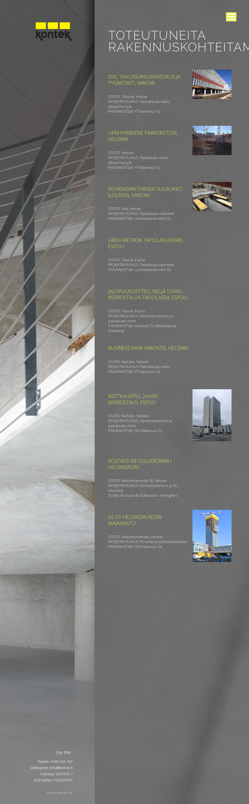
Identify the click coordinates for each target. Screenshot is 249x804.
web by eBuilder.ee (60, 792)
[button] (231, 16)
